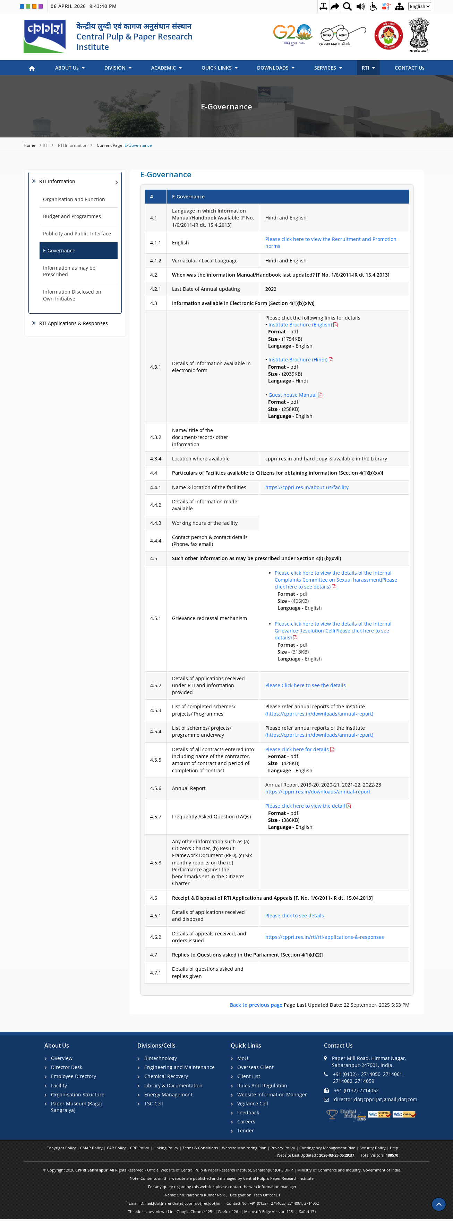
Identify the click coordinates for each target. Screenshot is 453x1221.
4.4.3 (155, 523)
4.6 (153, 898)
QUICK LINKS (220, 67)
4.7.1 (155, 972)
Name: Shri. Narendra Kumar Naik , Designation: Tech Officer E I (222, 1196)
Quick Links (246, 1045)
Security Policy (373, 1149)
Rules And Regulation (263, 1086)
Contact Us (338, 1045)
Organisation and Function (74, 199)
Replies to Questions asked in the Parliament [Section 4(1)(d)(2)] (247, 954)
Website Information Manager (273, 1095)
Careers (247, 1122)
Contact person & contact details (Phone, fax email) (210, 540)
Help (394, 1149)
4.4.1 (155, 487)
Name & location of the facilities (209, 487)
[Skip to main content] (330, 6)
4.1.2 (155, 260)
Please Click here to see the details (305, 685)
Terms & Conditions (200, 1149)
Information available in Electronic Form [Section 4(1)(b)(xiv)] (243, 303)
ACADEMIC (166, 67)
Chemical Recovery (166, 1076)
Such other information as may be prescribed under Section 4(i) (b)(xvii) (256, 558)
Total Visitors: (379, 1156)
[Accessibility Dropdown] (370, 6)
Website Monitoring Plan (244, 1149)
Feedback (249, 1113)
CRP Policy (140, 1149)
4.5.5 (155, 759)
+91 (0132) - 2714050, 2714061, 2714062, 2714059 (363, 1077)
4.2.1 (155, 289)
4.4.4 (155, 540)
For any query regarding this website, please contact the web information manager (222, 1188)
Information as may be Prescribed (69, 271)
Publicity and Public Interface (77, 233)
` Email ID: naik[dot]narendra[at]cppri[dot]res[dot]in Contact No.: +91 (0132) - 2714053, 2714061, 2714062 (222, 1204)
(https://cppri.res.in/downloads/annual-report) (319, 713)
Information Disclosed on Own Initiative (72, 295)
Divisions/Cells (156, 1045)
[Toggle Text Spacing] (316, 6)
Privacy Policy (283, 1149)
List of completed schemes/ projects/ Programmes (204, 710)
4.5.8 (155, 862)
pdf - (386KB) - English (308, 816)
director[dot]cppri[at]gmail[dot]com (370, 1099)
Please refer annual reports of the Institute (319, 710)
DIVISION (117, 67)
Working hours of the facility (205, 523)
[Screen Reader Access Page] (357, 6)
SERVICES (328, 67)
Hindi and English (286, 217)
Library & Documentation (174, 1086)
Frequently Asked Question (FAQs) (211, 816)
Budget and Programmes (72, 216)
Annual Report (189, 788)
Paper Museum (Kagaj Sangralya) (77, 1107)
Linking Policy (166, 1149)
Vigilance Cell (253, 1104)
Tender (246, 1132)
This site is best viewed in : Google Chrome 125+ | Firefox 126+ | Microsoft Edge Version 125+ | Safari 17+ (222, 1213)
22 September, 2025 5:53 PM (320, 1005)
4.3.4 (155, 458)
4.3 (153, 303)
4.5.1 (155, 618)
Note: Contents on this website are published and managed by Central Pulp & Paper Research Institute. (222, 1180)
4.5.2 (155, 685)
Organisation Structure (78, 1095)
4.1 (153, 217)
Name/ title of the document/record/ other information (200, 437)
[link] (293, 35)
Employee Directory (74, 1076)
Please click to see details (294, 915)
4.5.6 (155, 788)
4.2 (153, 274)
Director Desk (67, 1067)
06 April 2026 (84, 6)
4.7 (153, 954)
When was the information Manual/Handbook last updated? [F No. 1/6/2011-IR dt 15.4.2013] (281, 274)
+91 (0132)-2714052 (351, 1090)
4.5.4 (155, 731)
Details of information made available (204, 505)
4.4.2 (155, 505)
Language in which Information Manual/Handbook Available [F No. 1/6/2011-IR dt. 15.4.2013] (213, 217)
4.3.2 (155, 437)
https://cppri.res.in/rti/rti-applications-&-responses (324, 937)
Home (30, 145)
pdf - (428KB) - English (299, 760)
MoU (243, 1058)
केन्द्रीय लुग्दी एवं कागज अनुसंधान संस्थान (133, 26)
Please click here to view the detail (306, 805)
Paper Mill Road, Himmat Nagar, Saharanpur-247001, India (365, 1061)
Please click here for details (297, 749)
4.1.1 (155, 242)
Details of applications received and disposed (208, 915)
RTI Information (72, 145)
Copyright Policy (61, 1149)
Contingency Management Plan (328, 1149)
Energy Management (169, 1095)
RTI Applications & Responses (73, 323)
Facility (60, 1086)
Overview (62, 1058)
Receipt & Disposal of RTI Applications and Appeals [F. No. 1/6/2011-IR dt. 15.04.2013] (272, 898)
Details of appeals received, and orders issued (209, 937)
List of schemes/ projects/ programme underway (201, 731)
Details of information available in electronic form (211, 367)
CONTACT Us (410, 67)
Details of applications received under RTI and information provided (208, 685)
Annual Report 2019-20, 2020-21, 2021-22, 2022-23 (323, 788)
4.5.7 (155, 816)
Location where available (201, 458)
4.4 (153, 472)
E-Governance (226, 106)
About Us (56, 1045)
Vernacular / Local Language (205, 260)
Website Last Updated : (315, 1156)
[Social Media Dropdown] (384, 6)
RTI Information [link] (57, 181)
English (180, 242)
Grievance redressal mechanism (209, 618)
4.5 (153, 558)
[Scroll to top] (438, 1200)
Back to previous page (257, 1005)
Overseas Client (256, 1067)
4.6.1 (155, 915)
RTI (368, 67)
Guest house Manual (292, 395)
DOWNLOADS (275, 67)
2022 (270, 289)
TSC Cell (154, 1104)
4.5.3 (155, 710)
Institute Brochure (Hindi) (298, 359)
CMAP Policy (92, 1149)
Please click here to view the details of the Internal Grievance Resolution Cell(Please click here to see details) (333, 630)
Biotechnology (161, 1058)
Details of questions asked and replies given (207, 972)
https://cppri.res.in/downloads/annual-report (317, 791)
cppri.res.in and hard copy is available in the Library (326, 458)
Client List (249, 1076)
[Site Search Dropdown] (343, 6)
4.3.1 (155, 366)
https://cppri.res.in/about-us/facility (307, 487)
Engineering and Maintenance (180, 1067)
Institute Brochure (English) (300, 324)
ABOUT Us (70, 67)
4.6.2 (155, 937)
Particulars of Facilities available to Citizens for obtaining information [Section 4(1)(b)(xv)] (277, 472)
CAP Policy (117, 1149)
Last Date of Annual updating (206, 289)
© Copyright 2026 (222, 1171)
